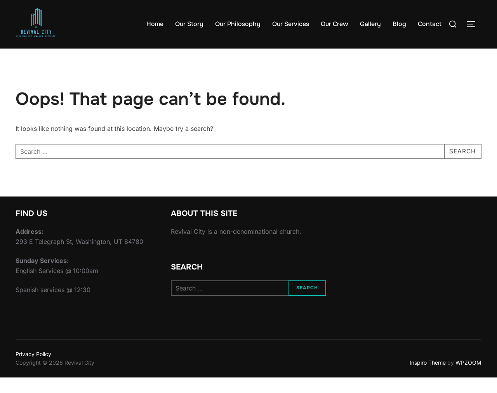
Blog (399, 24)
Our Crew (334, 24)
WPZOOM (468, 377)
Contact (429, 24)
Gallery (370, 24)
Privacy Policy (33, 369)
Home (154, 24)
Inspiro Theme (428, 377)
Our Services (290, 24)
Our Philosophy (238, 24)
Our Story (189, 24)
